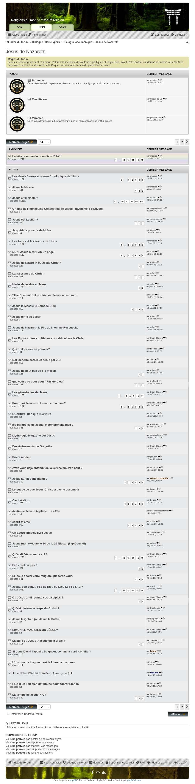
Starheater (155, 532)
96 (123, 201)
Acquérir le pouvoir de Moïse (31, 230)
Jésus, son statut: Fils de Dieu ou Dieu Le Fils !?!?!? (47, 586)
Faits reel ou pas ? (24, 565)
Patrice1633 (156, 424)
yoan (152, 662)
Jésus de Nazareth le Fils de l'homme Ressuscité (45, 327)
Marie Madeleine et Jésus (29, 284)
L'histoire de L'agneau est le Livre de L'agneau (43, 662)
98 (132, 201)
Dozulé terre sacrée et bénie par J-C (36, 360)
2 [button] (182, 142)
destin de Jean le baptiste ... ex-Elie (36, 511)
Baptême (38, 80)
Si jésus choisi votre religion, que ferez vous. (42, 576)
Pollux (153, 381)
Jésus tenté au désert (26, 316)
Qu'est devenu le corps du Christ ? (35, 608)
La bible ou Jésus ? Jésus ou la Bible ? (38, 640)
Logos (153, 489)
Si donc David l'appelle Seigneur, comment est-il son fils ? (51, 651)
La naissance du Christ (27, 273)
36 (133, 590)
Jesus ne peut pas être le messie (34, 370)
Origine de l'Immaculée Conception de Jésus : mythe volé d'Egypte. (57, 208)
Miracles (37, 118)
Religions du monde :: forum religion (37, 20)
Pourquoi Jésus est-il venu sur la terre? (39, 403)
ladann (153, 683)
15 (133, 160)
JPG (152, 359)
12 (128, 558)
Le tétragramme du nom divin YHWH (36, 156)
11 (142, 396)
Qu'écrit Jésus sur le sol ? (30, 554)
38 (142, 590)
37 (137, 590)
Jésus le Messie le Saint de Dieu (34, 306)
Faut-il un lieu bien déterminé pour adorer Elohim (45, 684)
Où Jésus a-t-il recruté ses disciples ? (37, 597)
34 (124, 590)
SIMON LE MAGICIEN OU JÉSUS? (35, 630)
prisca (153, 230)
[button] (187, 141)
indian (153, 575)
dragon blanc (156, 208)
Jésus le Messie (23, 187)
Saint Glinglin (156, 338)
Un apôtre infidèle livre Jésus (32, 532)
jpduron (153, 456)
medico (153, 80)
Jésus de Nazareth (25, 51)
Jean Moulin (156, 219)
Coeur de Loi (156, 99)
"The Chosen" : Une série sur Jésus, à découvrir (45, 295)
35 (128, 590)
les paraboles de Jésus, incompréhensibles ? (42, 424)
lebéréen (154, 467)
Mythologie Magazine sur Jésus (33, 435)
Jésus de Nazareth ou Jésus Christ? (36, 262)
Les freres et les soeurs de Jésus (34, 241)
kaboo (153, 651)
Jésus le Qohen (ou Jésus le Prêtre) (36, 619)
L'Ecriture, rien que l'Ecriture (31, 414)
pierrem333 (155, 117)
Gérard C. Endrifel (159, 478)
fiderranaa (155, 349)
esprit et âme (21, 522)
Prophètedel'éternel (159, 510)
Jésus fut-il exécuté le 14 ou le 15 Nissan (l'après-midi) (49, 543)
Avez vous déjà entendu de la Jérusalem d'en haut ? (47, 468)
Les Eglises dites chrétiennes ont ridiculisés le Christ (48, 338)
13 (124, 160)
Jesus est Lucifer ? (25, 219)
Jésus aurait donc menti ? (29, 478)
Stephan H (155, 618)
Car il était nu (21, 500)
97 (127, 201)
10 (137, 396)
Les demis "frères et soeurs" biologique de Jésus (45, 176)
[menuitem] (37, 35)
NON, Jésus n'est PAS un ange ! (33, 252)
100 (141, 201)
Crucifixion (39, 99)
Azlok (152, 521)
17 (142, 160)
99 (136, 201)
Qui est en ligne (17, 723)
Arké (152, 251)
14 (128, 160)
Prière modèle (21, 457)
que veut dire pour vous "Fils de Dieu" (38, 381)
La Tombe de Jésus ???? (29, 694)
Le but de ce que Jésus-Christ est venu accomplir (45, 489)
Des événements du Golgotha (32, 446)
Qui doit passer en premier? (31, 349)
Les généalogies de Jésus (29, 392)
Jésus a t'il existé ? (25, 198)
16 (137, 160)
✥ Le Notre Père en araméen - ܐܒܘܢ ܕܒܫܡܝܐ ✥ (42, 673)
